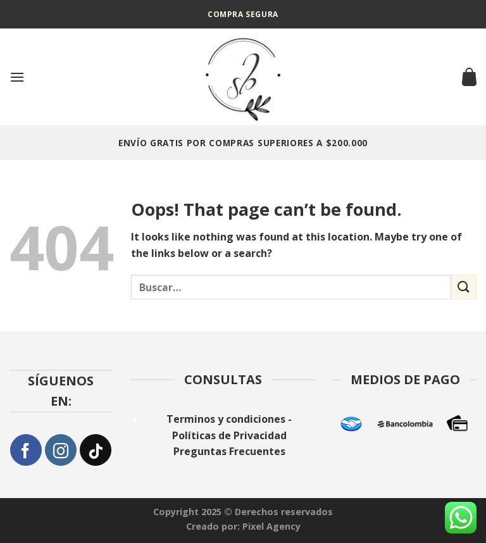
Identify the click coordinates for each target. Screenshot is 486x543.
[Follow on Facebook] (26, 450)
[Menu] (17, 76)
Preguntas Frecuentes (229, 451)
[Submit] (464, 287)
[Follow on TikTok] (95, 450)
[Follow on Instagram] (61, 450)
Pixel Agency (271, 526)
